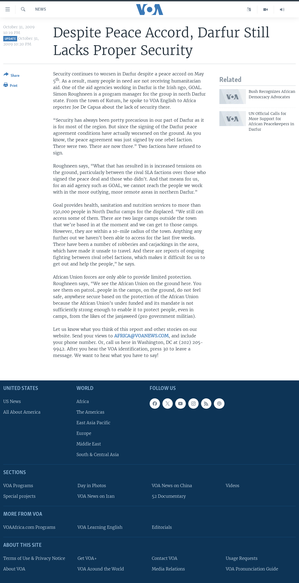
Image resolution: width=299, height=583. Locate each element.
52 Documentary (169, 496)
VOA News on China (172, 485)
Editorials (162, 527)
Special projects (19, 496)
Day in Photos (92, 485)
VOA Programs (18, 485)
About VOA (14, 569)
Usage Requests (242, 558)
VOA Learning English (100, 527)
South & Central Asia (97, 454)
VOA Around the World (101, 569)
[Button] (12, 76)
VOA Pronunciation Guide (252, 569)
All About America (22, 412)
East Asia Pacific (93, 422)
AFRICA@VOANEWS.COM (141, 335)
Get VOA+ (87, 558)
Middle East (88, 444)
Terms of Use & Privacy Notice (34, 558)
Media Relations (168, 569)
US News (12, 401)
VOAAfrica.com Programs (29, 527)
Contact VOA (164, 558)
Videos (232, 485)
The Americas (90, 412)
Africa (82, 401)
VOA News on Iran (96, 496)
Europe (83, 433)
